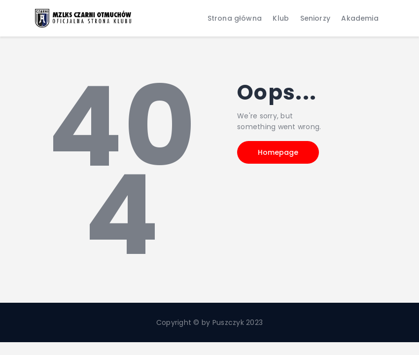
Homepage (278, 152)
